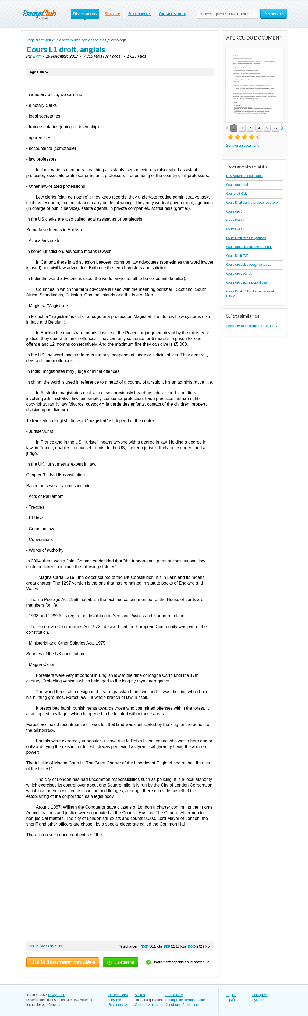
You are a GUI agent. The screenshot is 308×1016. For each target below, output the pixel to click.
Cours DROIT (235, 220)
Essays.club (56, 995)
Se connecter (139, 13)
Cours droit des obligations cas (248, 264)
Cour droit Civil (236, 193)
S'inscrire (112, 13)
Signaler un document (242, 145)
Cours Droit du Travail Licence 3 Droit (252, 202)
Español (232, 999)
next (282, 128)
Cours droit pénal (238, 273)
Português (260, 995)
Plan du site (174, 995)
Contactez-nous (172, 13)
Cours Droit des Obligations (246, 238)
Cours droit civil (237, 184)
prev (227, 128)
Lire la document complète (62, 962)
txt (144, 946)
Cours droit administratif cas (246, 282)
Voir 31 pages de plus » (46, 946)
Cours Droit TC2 (237, 255)
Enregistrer (120, 962)
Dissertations (118, 995)
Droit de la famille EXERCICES (251, 325)
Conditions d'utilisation (181, 1004)
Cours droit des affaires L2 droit (249, 247)
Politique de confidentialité (185, 999)
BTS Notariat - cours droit (244, 176)
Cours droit (234, 211)
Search (140, 995)
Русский (258, 999)
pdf (167, 946)
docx (192, 946)
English (231, 995)
